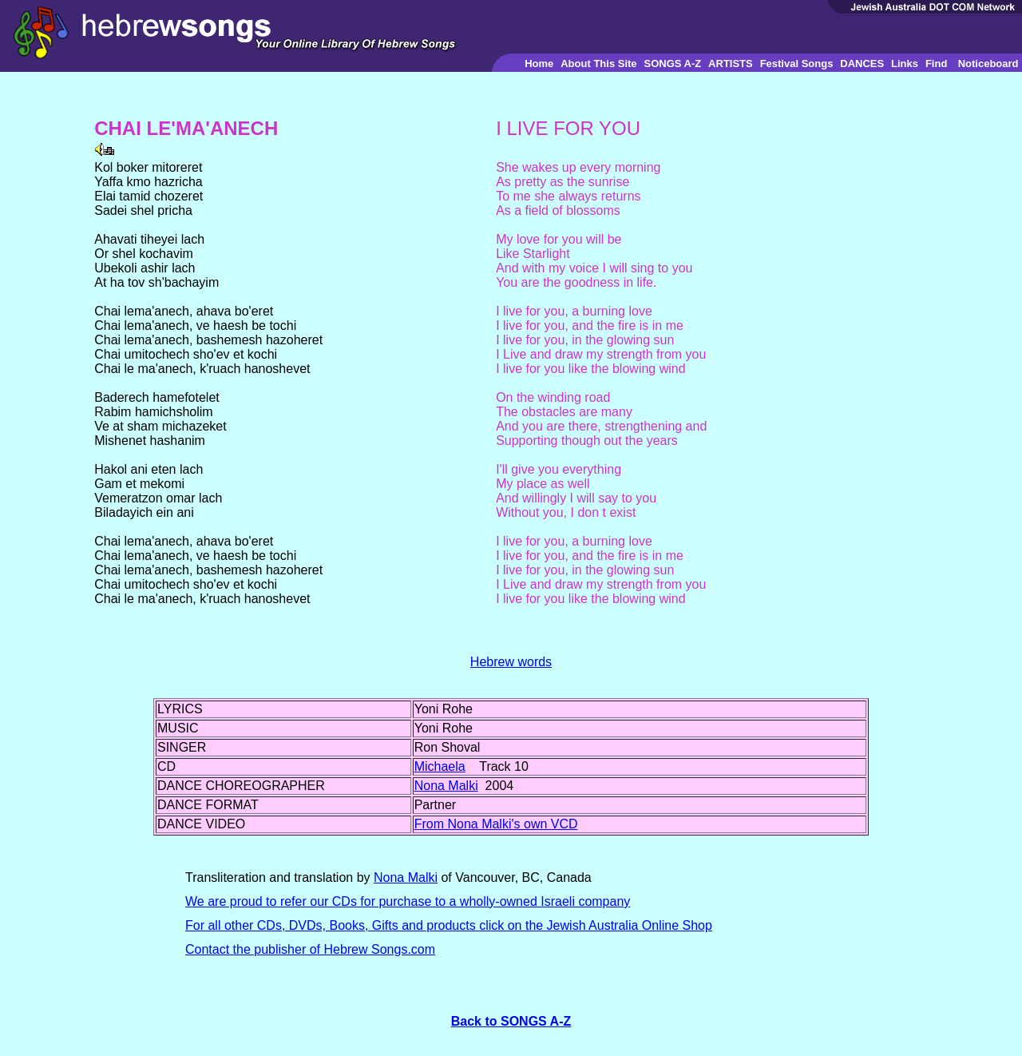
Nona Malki (446, 785)
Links (904, 63)
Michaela (439, 766)
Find (936, 63)
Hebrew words (511, 662)
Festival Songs (797, 63)
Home (539, 63)
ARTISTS (730, 63)
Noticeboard (988, 63)
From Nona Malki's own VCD (496, 824)
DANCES (862, 63)
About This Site (598, 63)
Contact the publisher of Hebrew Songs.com (310, 949)
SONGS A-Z (672, 63)
